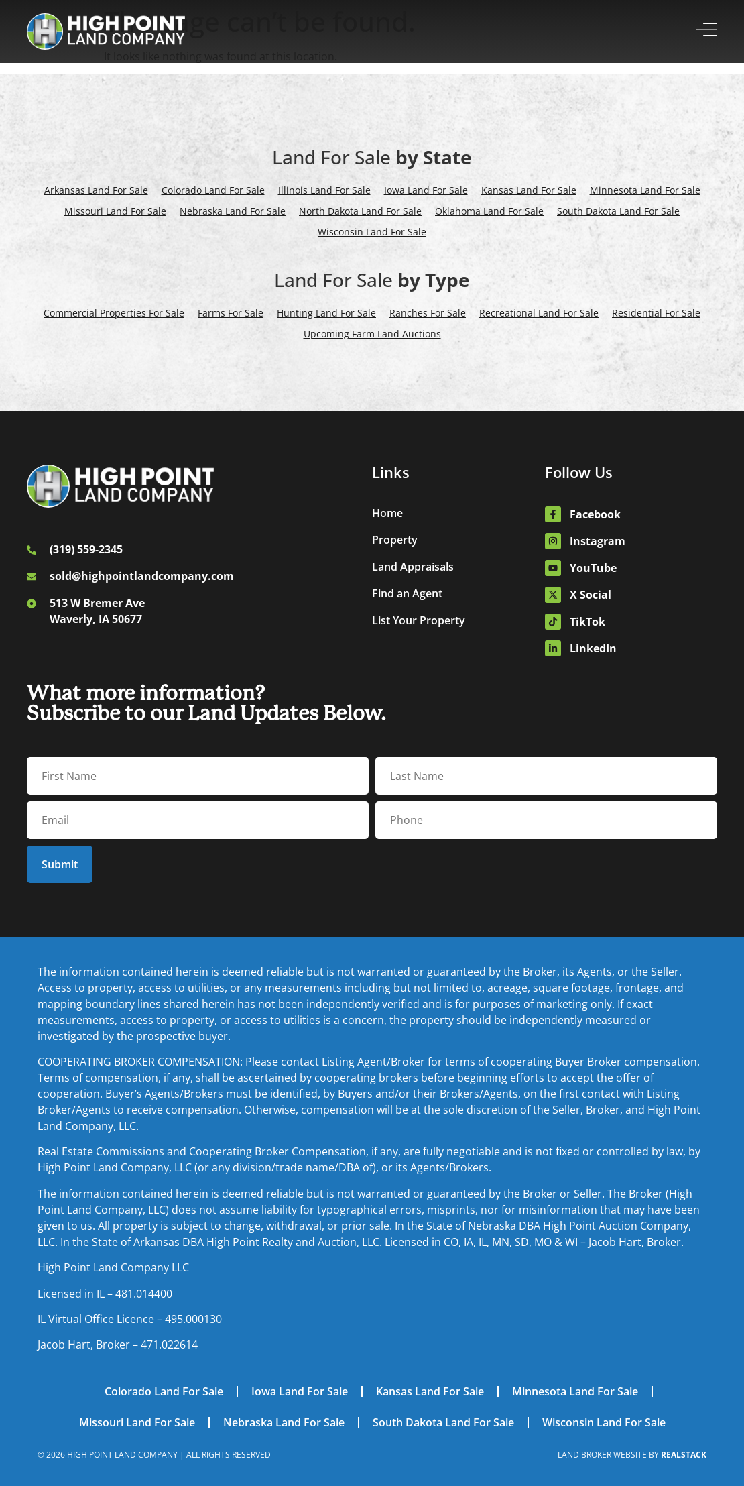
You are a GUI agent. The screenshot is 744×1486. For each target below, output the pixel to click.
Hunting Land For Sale (326, 312)
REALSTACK (683, 1455)
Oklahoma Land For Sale (489, 211)
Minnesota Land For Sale (645, 190)
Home (387, 513)
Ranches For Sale (427, 312)
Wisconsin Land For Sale (372, 231)
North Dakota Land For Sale (360, 211)
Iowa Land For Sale (426, 190)
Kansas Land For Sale (528, 190)
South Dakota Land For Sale (618, 211)
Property (395, 540)
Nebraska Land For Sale (233, 211)
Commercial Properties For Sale (114, 312)
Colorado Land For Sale (213, 190)
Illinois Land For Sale (324, 190)
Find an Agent (407, 593)
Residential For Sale (656, 312)
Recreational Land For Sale (539, 312)
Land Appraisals (413, 566)
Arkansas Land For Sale (96, 190)
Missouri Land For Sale (115, 211)
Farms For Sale (230, 312)
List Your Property (418, 620)
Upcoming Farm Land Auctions (372, 333)
